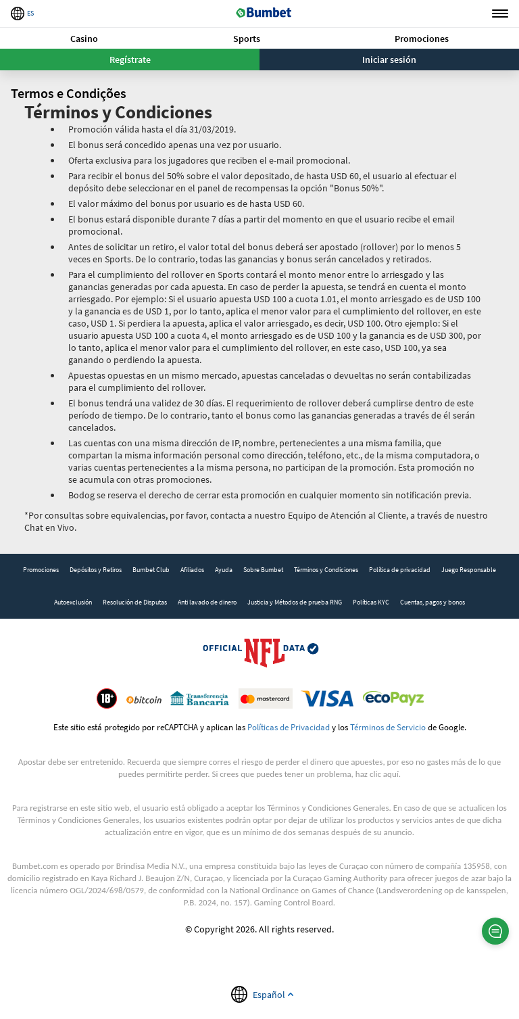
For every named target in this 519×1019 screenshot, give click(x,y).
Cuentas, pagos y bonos (432, 602)
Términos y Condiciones (326, 569)
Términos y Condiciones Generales (328, 808)
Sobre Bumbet (263, 569)
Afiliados (192, 569)
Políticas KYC (371, 602)
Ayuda (223, 569)
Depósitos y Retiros (96, 569)
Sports (246, 38)
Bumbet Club (151, 569)
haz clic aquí (377, 774)
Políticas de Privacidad (288, 726)
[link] (41, 570)
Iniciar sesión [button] (389, 59)
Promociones (422, 38)
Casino (84, 38)
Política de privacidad (399, 569)
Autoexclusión (73, 602)
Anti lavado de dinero (207, 602)
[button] (84, 38)
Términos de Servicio (388, 726)
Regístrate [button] (130, 59)
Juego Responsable (468, 569)
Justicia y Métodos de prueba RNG (294, 602)
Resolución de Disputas (135, 602)
